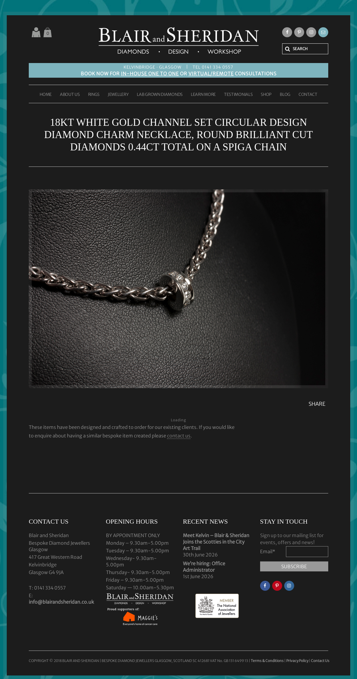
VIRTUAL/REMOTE (211, 74)
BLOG (285, 94)
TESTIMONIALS (238, 94)
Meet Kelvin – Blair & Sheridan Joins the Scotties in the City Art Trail (216, 541)
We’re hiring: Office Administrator (204, 567)
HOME (46, 94)
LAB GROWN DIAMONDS (160, 94)
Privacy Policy (297, 660)
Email (267, 551)
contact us (179, 436)
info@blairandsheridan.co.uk (61, 602)
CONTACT (308, 94)
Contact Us (320, 660)
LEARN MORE (203, 94)
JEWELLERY (118, 94)
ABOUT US (70, 94)
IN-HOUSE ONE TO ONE (150, 74)
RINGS (94, 94)
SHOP (266, 94)
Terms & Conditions (267, 660)
